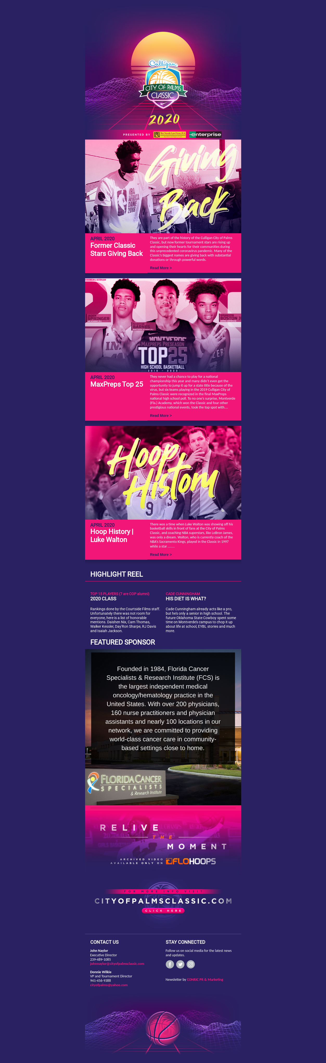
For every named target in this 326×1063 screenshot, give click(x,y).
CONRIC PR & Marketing (205, 979)
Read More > (161, 268)
